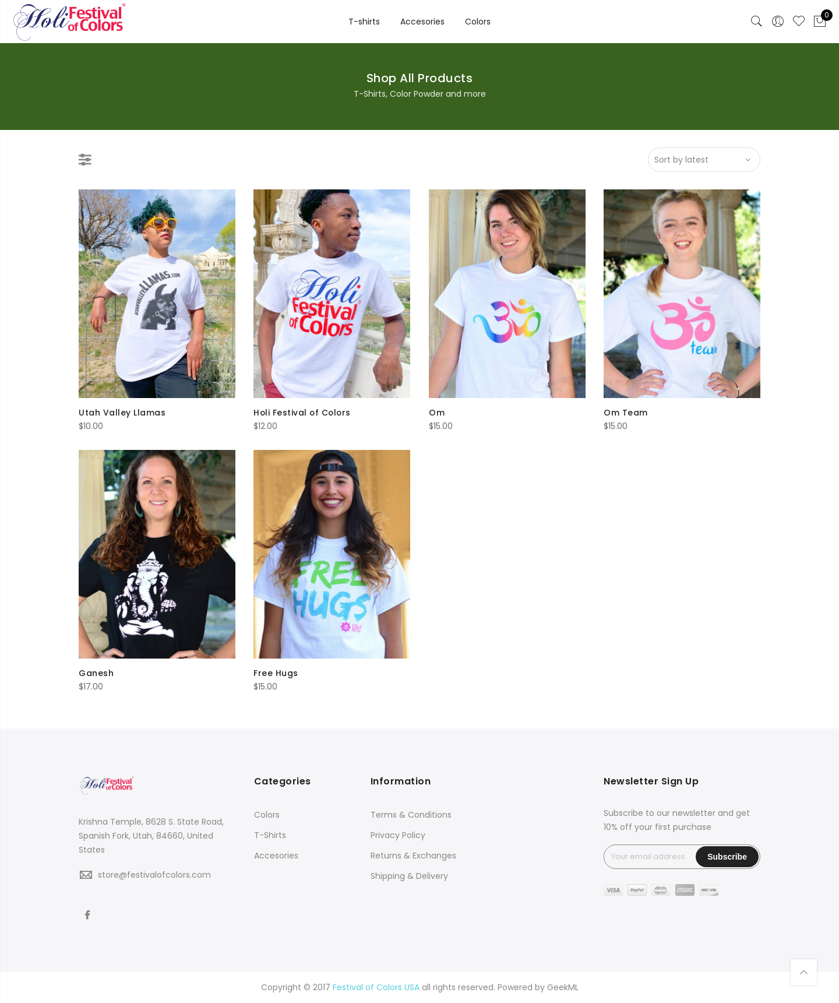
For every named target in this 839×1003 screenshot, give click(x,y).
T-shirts (364, 21)
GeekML (563, 987)
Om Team (626, 412)
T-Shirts (270, 835)
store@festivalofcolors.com (154, 875)
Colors (478, 21)
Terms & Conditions (411, 815)
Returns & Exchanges (413, 855)
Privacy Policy (398, 835)
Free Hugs (275, 673)
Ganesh (96, 673)
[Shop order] (704, 159)
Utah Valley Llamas (122, 412)
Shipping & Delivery (409, 876)
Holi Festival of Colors (303, 412)
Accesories (422, 21)
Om (437, 412)
